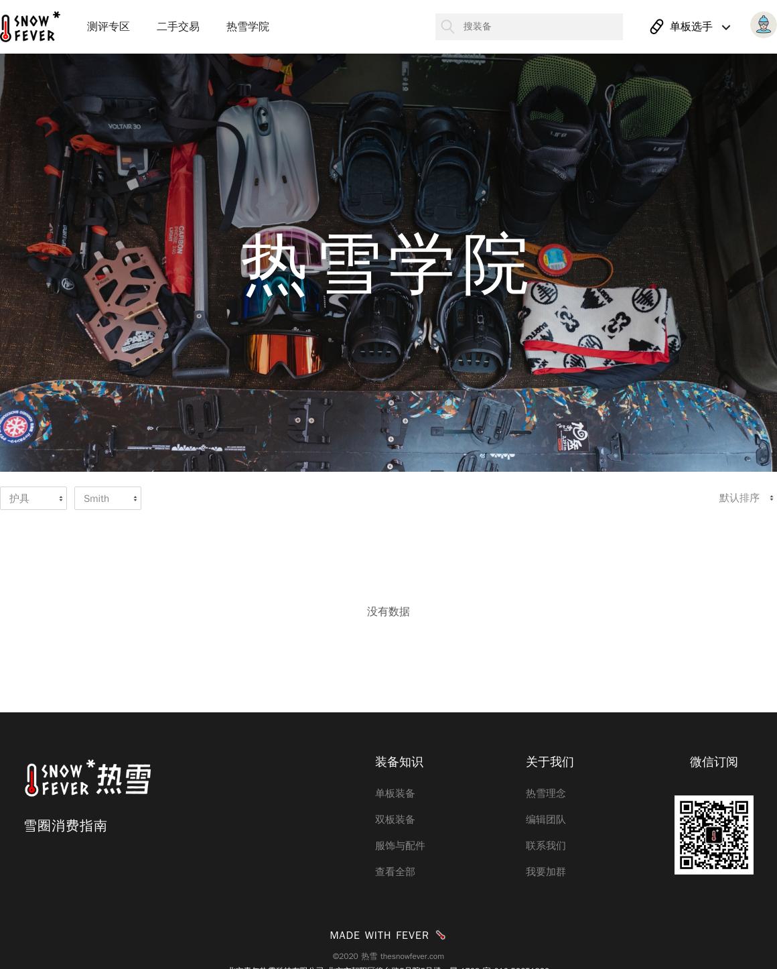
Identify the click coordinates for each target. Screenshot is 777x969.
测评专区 (108, 27)
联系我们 (546, 846)
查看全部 (395, 872)
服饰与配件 (400, 846)
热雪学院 (247, 27)
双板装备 (395, 820)
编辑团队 (546, 820)
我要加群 (546, 872)
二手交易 (178, 27)
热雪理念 (546, 793)
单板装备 (395, 793)
